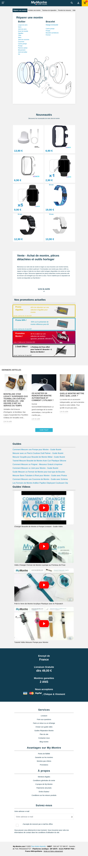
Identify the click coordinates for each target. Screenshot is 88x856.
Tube (19, 35)
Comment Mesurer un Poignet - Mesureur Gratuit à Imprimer (38, 464)
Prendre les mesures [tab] (64, 10)
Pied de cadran (22, 48)
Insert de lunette (23, 31)
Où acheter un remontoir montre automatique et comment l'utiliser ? (43, 396)
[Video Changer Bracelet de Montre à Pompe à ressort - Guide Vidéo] (44, 507)
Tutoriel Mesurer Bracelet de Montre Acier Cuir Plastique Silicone (39, 461)
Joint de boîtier (22, 52)
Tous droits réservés (38, 846)
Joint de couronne (23, 39)
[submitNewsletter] (72, 817)
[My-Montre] (39, 3)
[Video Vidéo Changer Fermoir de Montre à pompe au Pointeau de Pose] (44, 546)
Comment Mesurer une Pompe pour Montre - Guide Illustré (37, 450)
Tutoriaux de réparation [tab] (49, 10)
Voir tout (44, 430)
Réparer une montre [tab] (20, 10)
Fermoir (48, 35)
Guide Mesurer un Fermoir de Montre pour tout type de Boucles (39, 472)
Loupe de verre (22, 25)
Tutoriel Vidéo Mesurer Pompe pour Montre (31, 642)
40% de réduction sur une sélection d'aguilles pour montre (40, 309)
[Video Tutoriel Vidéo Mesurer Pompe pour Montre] (44, 623)
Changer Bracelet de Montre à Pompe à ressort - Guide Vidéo (38, 526)
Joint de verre (22, 29)
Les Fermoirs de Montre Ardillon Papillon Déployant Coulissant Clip (40, 483)
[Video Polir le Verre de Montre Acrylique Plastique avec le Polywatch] (44, 585)
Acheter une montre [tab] (34, 10)
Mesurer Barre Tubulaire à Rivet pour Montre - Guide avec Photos (40, 475)
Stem (19, 37)
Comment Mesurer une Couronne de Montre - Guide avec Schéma (40, 479)
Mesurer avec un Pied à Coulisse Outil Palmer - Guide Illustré (38, 453)
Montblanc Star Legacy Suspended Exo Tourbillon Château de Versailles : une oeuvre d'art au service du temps (15, 400)
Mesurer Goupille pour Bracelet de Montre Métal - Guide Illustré (39, 457)
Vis (19, 54)
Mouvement (21, 50)
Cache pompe (22, 44)
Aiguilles (20, 33)
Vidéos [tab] (75, 10)
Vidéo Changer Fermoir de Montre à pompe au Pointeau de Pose (39, 565)
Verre (19, 27)
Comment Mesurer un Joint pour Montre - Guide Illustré (35, 468)
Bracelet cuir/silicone (52, 33)
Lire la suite (7, 421)
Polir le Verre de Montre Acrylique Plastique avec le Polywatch (38, 604)
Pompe (20, 46)
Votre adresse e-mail (21, 811)
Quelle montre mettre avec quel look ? (72, 394)
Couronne (21, 41)
